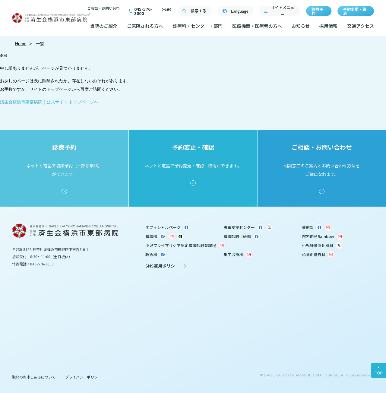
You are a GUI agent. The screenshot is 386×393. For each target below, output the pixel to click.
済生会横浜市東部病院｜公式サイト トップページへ (49, 102)
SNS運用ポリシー (162, 266)
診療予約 (317, 11)
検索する (198, 11)
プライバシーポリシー (83, 376)
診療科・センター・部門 (198, 26)
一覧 (40, 43)
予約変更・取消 (354, 11)
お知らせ (301, 26)
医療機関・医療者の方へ (257, 26)
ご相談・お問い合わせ (103, 11)
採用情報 (328, 26)
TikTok (180, 236)
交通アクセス (360, 26)
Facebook (186, 227)
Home (20, 43)
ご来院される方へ (145, 26)
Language (239, 11)
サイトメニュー (282, 11)
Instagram (328, 227)
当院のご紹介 (103, 26)
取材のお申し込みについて (33, 376)
